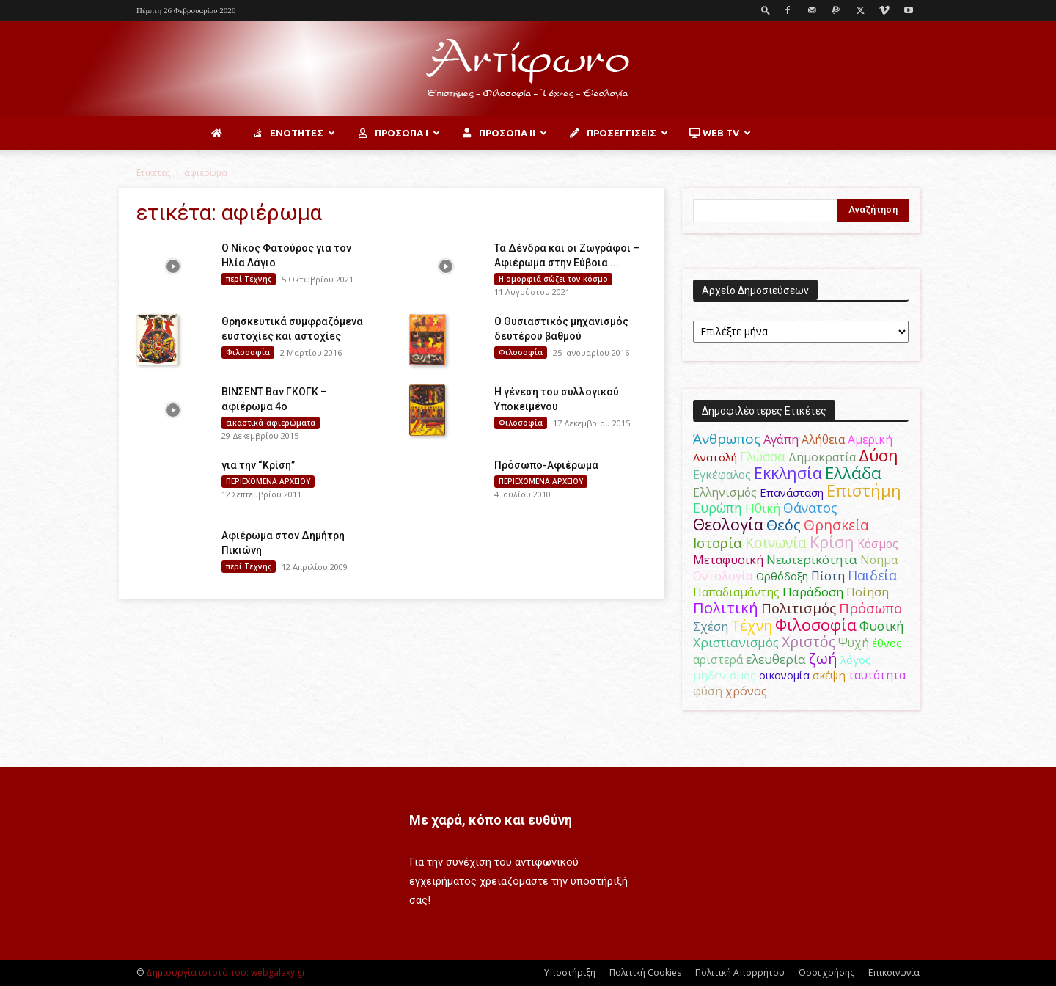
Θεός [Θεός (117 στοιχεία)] (783, 525)
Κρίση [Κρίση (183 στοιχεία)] (832, 541)
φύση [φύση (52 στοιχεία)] (707, 691)
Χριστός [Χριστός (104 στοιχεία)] (808, 641)
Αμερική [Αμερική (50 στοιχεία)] (870, 439)
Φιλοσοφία (248, 352)
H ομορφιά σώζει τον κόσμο (553, 279)
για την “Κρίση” (258, 465)
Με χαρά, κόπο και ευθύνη (490, 820)
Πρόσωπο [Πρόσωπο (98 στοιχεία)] (870, 608)
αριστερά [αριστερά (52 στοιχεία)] (718, 659)
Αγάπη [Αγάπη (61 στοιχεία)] (781, 439)
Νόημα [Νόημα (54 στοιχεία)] (879, 560)
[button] (766, 9)
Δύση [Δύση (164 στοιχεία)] (878, 455)
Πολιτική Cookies (645, 972)
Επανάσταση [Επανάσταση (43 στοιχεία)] (792, 492)
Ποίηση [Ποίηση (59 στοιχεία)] (867, 592)
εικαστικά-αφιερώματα (270, 422)
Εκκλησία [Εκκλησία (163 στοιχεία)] (788, 472)
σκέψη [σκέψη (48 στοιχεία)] (829, 675)
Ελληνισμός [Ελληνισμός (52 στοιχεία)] (725, 492)
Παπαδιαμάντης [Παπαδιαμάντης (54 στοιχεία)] (736, 592)
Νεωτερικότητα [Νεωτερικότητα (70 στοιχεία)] (811, 559)
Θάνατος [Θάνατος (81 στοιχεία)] (810, 507)
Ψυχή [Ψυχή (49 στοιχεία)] (853, 643)
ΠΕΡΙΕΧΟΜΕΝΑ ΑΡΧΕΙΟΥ (268, 481)
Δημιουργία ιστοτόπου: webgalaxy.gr (226, 972)
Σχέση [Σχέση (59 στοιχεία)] (710, 626)
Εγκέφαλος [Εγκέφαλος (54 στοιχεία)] (722, 475)
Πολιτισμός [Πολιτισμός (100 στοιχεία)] (798, 608)
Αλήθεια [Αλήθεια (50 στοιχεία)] (823, 439)
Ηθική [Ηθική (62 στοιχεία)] (762, 508)
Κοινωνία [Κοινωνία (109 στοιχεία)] (776, 542)
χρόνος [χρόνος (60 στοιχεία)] (746, 690)
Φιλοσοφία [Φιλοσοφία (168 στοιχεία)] (816, 624)
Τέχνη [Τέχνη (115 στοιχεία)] (751, 625)
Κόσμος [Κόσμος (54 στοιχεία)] (877, 544)
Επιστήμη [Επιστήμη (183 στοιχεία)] (863, 490)
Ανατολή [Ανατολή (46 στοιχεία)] (715, 457)
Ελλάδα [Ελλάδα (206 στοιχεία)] (853, 472)
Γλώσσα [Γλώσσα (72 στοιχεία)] (762, 456)
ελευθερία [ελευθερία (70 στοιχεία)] (776, 659)
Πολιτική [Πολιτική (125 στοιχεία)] (725, 608)
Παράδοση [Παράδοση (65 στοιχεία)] (812, 591)
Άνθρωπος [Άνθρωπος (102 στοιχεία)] (726, 438)
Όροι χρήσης (826, 972)
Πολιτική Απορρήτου (740, 972)
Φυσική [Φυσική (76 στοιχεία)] (881, 626)
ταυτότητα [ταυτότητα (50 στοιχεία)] (877, 675)
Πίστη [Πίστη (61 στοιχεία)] (828, 575)
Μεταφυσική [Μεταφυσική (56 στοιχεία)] (728, 560)
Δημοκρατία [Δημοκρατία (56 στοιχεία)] (822, 457)
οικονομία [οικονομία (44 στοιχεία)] (784, 675)
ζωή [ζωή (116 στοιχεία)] (823, 658)
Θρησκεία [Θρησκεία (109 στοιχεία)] (836, 525)
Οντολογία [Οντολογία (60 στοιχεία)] (723, 575)
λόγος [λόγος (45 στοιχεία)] (855, 659)
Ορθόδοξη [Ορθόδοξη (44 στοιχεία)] (782, 576)
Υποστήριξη (569, 972)
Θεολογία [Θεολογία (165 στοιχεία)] (728, 524)
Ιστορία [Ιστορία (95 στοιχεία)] (717, 542)
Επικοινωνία (894, 972)
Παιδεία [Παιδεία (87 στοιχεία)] (872, 575)
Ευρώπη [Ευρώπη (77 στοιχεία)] (717, 507)
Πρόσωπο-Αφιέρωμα (546, 465)
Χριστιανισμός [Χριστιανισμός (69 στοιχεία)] (736, 642)
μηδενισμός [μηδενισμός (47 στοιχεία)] (724, 675)
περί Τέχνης (248, 279)
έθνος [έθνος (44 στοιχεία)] (887, 642)
